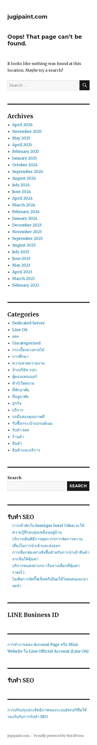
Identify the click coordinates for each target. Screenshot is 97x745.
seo (15, 336)
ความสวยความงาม (28, 363)
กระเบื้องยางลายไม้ (28, 349)
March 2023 (23, 278)
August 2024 (24, 178)
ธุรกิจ (16, 403)
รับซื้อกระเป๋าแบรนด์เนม (32, 423)
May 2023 (21, 265)
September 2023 (27, 238)
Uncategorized (26, 343)
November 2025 (27, 131)
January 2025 (24, 158)
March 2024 (23, 205)
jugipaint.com (27, 16)
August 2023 (23, 245)
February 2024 (26, 211)
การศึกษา (20, 356)
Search (14, 477)
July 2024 (21, 184)
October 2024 (25, 164)
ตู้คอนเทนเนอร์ (24, 376)
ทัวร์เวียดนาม (23, 383)
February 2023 (25, 285)
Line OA (19, 329)
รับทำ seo (20, 430)
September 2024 (27, 171)
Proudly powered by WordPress (59, 736)
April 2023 (22, 271)
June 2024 (21, 191)
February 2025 (25, 151)
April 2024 (22, 198)
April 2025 (22, 144)
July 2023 (20, 251)
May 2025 (21, 138)
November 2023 (27, 231)
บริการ (17, 409)
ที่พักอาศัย (20, 389)
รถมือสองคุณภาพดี (28, 416)
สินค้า (17, 443)
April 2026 (22, 124)
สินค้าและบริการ (26, 450)
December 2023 (26, 225)
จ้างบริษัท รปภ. (24, 369)
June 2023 (21, 258)
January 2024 (24, 218)
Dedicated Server (28, 323)
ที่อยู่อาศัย (20, 396)
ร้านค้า (18, 436)
